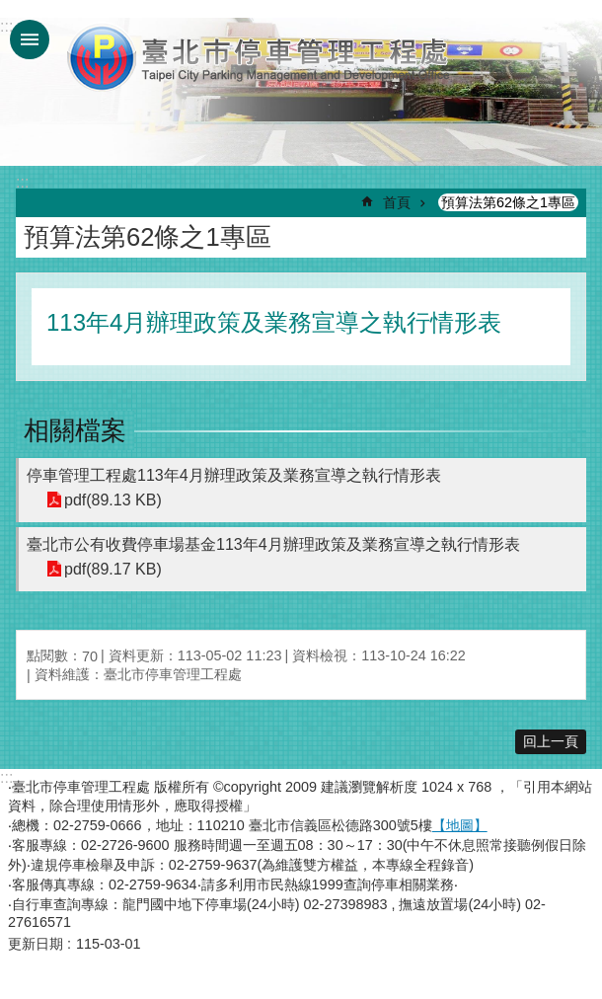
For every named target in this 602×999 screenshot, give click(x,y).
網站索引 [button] (29, 39)
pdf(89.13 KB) (113, 500)
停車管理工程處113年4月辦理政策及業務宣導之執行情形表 (234, 475)
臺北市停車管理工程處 (259, 57)
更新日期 (35, 944)
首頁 (397, 202)
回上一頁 (550, 741)
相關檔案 (75, 430)
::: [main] (22, 182)
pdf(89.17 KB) (113, 569)
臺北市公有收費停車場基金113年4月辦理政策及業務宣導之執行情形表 (273, 544)
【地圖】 (460, 825)
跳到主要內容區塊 (10, 10)
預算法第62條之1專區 (508, 202)
